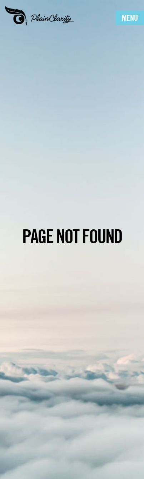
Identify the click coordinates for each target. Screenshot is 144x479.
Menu (130, 17)
